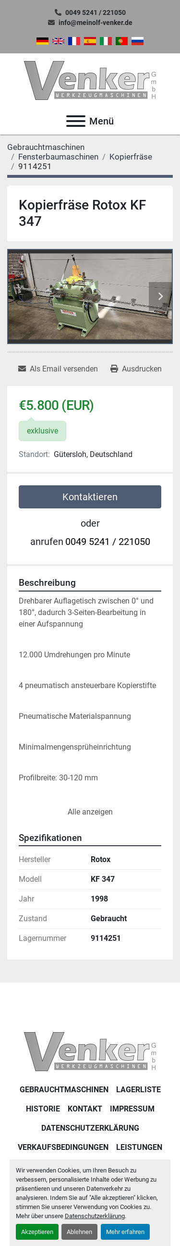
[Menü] (75, 121)
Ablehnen (79, 1231)
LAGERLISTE (138, 1089)
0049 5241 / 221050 (95, 12)
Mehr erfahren (125, 1231)
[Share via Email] (58, 369)
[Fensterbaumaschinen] (58, 156)
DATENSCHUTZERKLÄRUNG (90, 1128)
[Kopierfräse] (130, 156)
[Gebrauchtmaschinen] (45, 147)
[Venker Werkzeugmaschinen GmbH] (90, 1051)
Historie (43, 1108)
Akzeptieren (37, 1231)
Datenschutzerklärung (95, 1216)
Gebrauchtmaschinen (64, 1089)
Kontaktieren (90, 497)
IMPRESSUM (132, 1108)
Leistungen (139, 1147)
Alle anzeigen (90, 811)
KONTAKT (85, 1108)
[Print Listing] (136, 369)
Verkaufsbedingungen (63, 1147)
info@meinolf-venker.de (95, 22)
